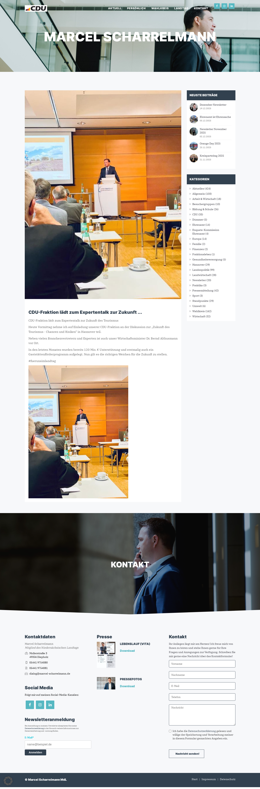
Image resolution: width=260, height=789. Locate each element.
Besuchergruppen (203, 204)
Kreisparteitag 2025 (212, 155)
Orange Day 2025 (210, 143)
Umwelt (197, 306)
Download (127, 651)
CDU (195, 214)
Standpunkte (200, 301)
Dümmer (197, 219)
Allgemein (198, 193)
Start (195, 779)
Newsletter (199, 280)
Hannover (198, 264)
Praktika (197, 285)
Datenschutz (227, 779)
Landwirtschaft (201, 275)
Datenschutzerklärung (34, 728)
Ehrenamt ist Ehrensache (215, 117)
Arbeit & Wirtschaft (204, 199)
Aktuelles (198, 188)
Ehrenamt (198, 224)
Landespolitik (200, 269)
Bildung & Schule (202, 209)
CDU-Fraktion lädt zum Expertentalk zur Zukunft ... (85, 312)
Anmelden (35, 752)
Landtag (181, 8)
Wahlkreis (160, 8)
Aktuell (115, 8)
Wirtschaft (198, 316)
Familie (196, 244)
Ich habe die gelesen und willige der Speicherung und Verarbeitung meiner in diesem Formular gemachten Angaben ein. (201, 734)
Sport (195, 295)
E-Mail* (29, 737)
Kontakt (201, 8)
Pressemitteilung (202, 290)
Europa (196, 238)
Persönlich (136, 8)
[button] (8, 781)
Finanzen (198, 249)
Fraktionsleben (201, 254)
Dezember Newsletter (213, 104)
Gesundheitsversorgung (207, 259)
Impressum (209, 779)
